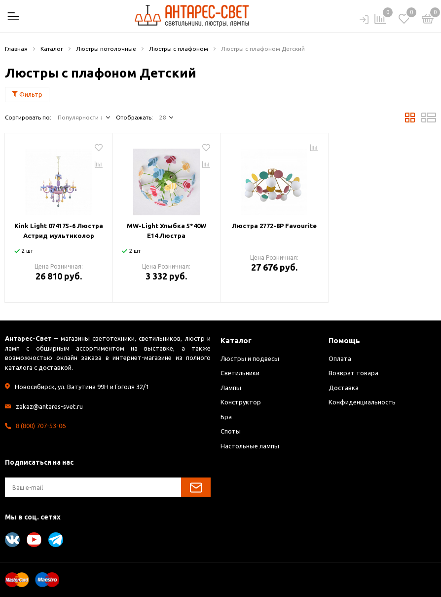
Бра (226, 416)
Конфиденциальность (362, 401)
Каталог (236, 340)
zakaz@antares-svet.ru (49, 406)
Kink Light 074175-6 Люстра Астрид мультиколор (58, 230)
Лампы (230, 387)
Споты (230, 431)
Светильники (239, 372)
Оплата (340, 358)
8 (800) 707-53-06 (41, 425)
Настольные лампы (249, 445)
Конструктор (240, 401)
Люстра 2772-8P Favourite (274, 225)
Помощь (344, 340)
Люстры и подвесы (249, 358)
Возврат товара (353, 372)
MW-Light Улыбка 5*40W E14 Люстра (166, 230)
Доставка (344, 387)
